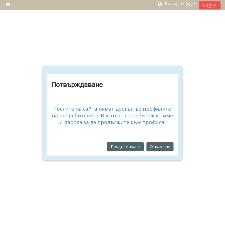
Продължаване (125, 146)
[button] (176, 5)
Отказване (160, 146)
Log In (209, 5)
